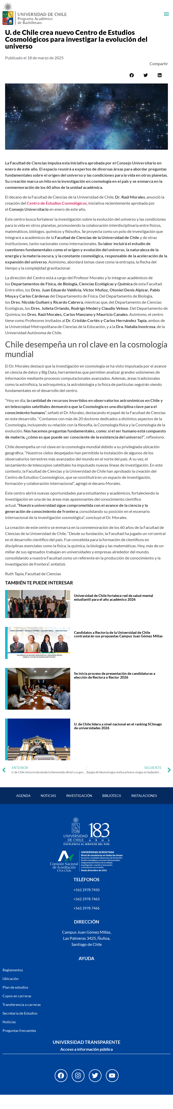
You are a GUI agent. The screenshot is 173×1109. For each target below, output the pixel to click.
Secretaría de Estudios (20, 1027)
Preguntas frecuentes (19, 1045)
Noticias (48, 810)
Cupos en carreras (17, 1010)
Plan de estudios (15, 1001)
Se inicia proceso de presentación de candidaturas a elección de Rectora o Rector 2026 (114, 689)
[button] (166, 14)
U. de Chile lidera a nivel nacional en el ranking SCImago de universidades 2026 (118, 740)
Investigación (79, 810)
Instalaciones (144, 810)
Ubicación (11, 993)
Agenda (23, 810)
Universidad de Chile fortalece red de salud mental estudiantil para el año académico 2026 (113, 611)
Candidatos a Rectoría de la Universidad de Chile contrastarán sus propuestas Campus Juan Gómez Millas (118, 648)
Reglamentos (13, 984)
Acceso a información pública (86, 1063)
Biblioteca (111, 810)
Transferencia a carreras (22, 1019)
